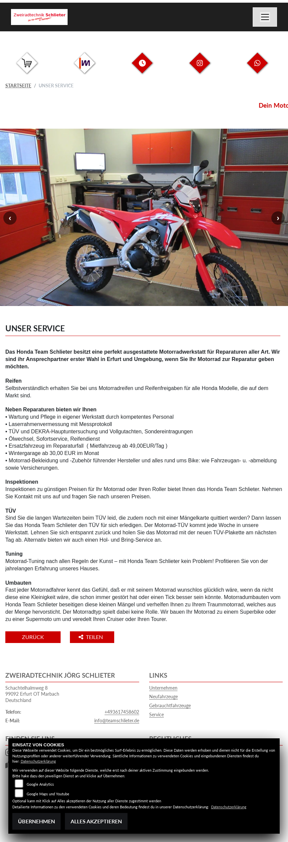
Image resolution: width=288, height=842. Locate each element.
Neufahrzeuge (163, 696)
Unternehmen (163, 688)
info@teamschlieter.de (116, 720)
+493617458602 (122, 712)
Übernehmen (36, 821)
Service (156, 714)
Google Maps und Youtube (48, 794)
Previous (10, 218)
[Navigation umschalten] (265, 17)
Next (278, 218)
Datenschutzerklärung (38, 761)
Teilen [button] (91, 637)
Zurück (33, 637)
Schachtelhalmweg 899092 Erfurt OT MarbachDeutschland (32, 694)
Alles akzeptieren (96, 821)
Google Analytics (40, 784)
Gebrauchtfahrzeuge (170, 705)
